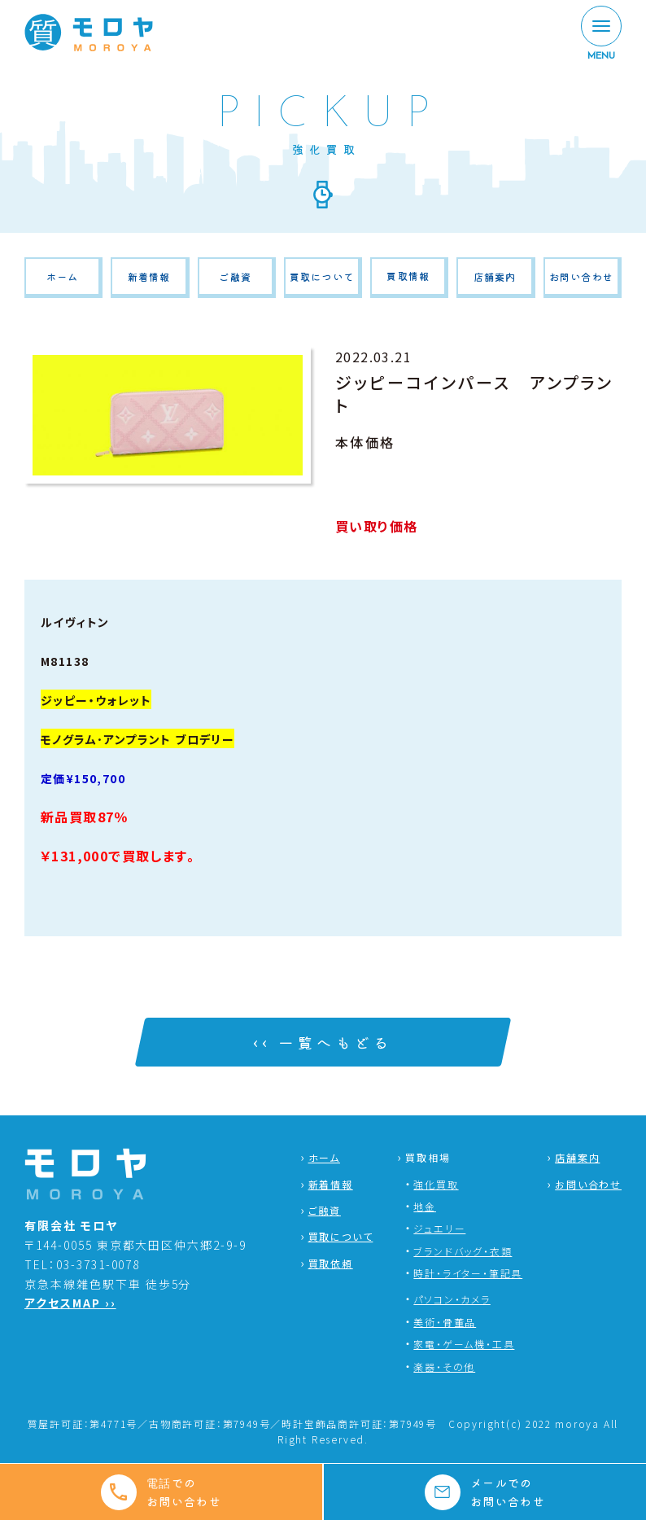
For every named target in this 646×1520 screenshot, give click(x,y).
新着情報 (149, 276)
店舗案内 (495, 276)
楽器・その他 (444, 1366)
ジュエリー (439, 1228)
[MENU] (601, 34)
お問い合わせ (581, 276)
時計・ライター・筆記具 (467, 1273)
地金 (424, 1206)
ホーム (62, 276)
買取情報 (408, 276)
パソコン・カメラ (451, 1299)
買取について (322, 276)
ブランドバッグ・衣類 (462, 1251)
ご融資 (235, 276)
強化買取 (435, 1184)
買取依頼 (330, 1263)
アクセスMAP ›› (70, 1302)
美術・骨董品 (444, 1322)
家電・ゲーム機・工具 (463, 1344)
